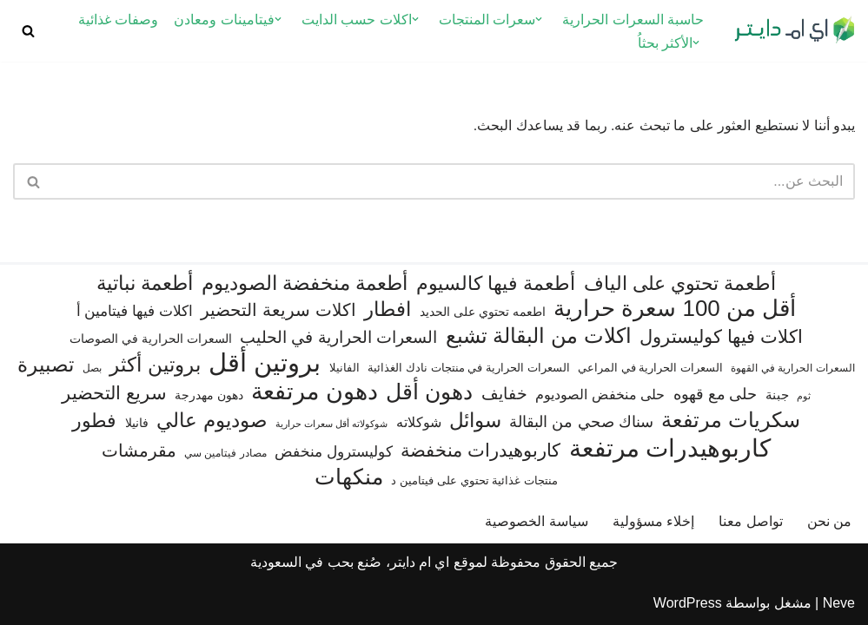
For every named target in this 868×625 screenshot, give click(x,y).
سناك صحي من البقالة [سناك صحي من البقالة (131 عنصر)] (581, 421)
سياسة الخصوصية (536, 521)
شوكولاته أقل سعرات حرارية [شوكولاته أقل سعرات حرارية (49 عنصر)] (331, 423)
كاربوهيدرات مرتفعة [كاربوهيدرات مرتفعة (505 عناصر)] (670, 448)
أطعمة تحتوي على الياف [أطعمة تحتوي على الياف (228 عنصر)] (680, 283)
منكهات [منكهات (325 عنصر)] (349, 477)
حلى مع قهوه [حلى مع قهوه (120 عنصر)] (715, 394)
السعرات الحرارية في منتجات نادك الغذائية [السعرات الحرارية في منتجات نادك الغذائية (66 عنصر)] (468, 367)
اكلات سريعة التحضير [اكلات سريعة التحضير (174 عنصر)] (278, 309)
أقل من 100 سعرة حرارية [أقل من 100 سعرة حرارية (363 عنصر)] (674, 308)
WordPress (687, 602)
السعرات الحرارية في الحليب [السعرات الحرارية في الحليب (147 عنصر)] (338, 337)
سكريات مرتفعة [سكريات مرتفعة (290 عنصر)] (730, 419)
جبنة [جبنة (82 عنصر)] (777, 395)
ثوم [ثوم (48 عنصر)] (804, 396)
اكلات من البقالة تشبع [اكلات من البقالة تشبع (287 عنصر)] (539, 335)
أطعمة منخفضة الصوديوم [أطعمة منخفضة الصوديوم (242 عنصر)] (305, 283)
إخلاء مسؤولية (653, 521)
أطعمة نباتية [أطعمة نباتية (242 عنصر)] (144, 283)
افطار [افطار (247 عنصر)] (387, 309)
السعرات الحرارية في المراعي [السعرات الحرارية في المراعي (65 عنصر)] (650, 367)
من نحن (829, 521)
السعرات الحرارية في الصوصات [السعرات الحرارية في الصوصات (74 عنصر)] (151, 338)
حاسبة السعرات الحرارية (633, 19)
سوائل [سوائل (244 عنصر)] (475, 420)
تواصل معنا (750, 521)
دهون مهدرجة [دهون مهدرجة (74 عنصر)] (209, 395)
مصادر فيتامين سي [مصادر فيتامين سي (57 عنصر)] (225, 453)
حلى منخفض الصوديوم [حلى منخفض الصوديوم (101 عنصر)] (600, 394)
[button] (538, 19)
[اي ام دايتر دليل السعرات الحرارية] (794, 31)
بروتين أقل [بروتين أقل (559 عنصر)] (265, 362)
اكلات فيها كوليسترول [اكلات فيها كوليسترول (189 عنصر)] (721, 336)
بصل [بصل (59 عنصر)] (92, 368)
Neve (839, 602)
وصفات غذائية (118, 19)
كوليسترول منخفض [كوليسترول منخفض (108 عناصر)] (334, 452)
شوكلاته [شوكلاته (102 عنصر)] (418, 422)
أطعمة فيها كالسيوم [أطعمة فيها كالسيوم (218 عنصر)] (495, 283)
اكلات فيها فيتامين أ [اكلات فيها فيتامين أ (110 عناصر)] (134, 311)
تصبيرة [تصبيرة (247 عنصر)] (45, 364)
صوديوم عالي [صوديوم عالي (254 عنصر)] (211, 420)
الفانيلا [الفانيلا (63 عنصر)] (344, 367)
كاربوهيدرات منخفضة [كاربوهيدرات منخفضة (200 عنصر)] (480, 450)
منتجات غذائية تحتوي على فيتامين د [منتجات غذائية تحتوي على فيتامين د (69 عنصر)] (474, 480)
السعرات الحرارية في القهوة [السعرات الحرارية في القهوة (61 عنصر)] (792, 368)
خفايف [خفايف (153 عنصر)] (504, 393)
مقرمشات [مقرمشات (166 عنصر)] (139, 450)
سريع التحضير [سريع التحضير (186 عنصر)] (114, 393)
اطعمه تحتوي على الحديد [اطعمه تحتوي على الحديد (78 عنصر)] (483, 312)
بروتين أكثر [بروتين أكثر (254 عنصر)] (154, 364)
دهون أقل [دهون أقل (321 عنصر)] (429, 392)
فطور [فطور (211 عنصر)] (94, 420)
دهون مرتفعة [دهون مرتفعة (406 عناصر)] (314, 392)
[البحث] (28, 30)
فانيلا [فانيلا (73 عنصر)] (137, 423)
